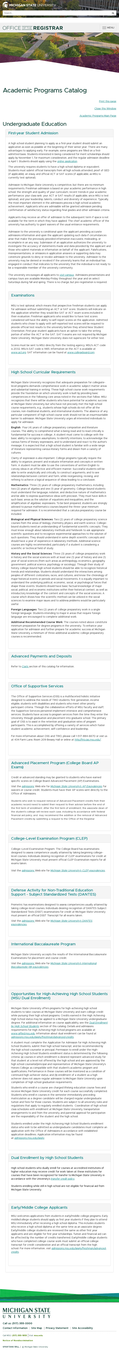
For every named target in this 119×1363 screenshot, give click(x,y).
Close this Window (105, 108)
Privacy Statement (57, 1328)
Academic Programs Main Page (98, 116)
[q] (59, 13)
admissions (28, 786)
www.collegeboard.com (80, 352)
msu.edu (38, 1336)
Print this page (107, 101)
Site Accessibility (82, 1328)
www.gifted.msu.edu (23, 1033)
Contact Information (15, 1328)
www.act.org (18, 352)
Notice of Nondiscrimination (18, 1341)
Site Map (36, 1328)
